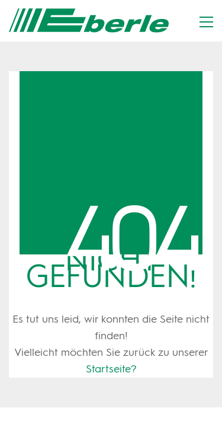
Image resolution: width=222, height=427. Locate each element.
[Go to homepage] (89, 20)
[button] (206, 22)
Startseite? (111, 369)
